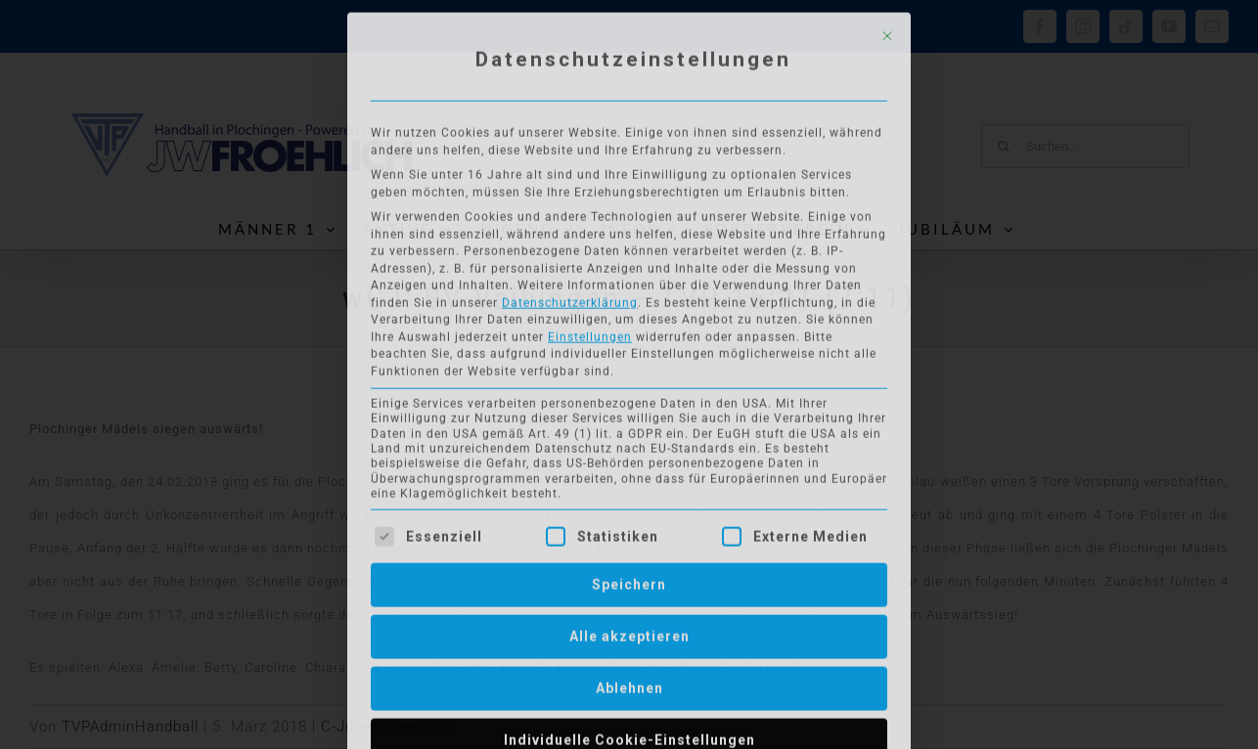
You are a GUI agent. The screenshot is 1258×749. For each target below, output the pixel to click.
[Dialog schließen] (887, 31)
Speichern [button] (629, 579)
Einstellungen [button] (590, 331)
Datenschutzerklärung (570, 297)
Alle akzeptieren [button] (629, 631)
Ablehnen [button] (629, 682)
